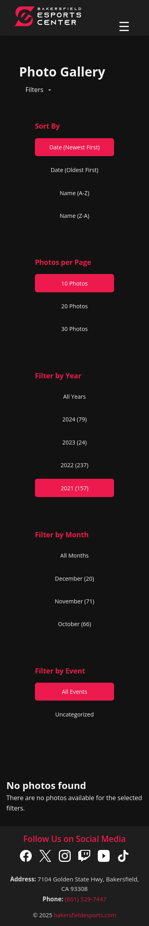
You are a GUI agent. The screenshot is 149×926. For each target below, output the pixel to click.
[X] (45, 857)
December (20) (74, 578)
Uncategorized (74, 714)
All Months (74, 555)
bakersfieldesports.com (85, 915)
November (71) (75, 601)
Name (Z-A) (74, 215)
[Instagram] (65, 857)
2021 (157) (75, 488)
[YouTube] (104, 857)
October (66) (74, 624)
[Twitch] (84, 857)
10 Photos (74, 283)
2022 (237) (75, 465)
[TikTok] (123, 857)
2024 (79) (74, 419)
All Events (74, 691)
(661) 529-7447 (85, 899)
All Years (74, 396)
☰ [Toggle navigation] (124, 27)
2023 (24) (74, 442)
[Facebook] (26, 857)
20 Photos (74, 306)
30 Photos (74, 329)
